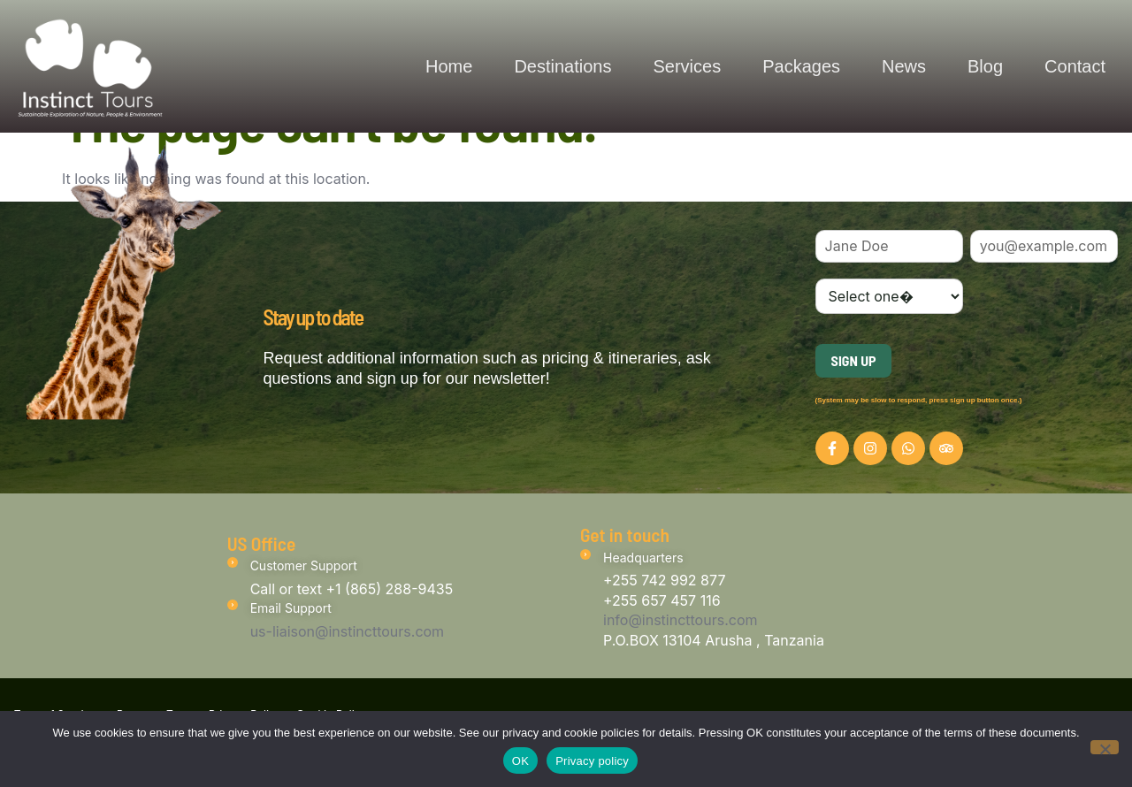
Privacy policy (592, 760)
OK (520, 760)
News (904, 66)
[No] (1104, 747)
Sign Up (853, 360)
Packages (801, 66)
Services (687, 66)
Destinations (562, 66)
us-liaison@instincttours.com (347, 631)
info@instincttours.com (680, 620)
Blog (985, 66)
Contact (1074, 66)
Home (448, 66)
